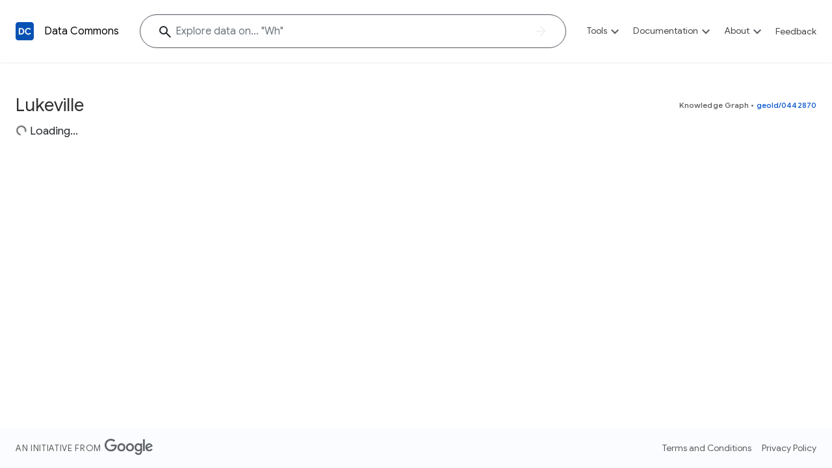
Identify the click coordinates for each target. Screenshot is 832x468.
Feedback (795, 31)
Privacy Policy (789, 448)
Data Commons (81, 31)
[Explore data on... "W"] (353, 31)
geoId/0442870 (786, 105)
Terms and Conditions (706, 448)
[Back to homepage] (25, 31)
